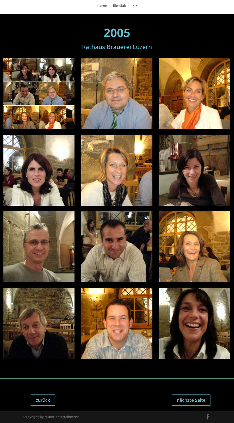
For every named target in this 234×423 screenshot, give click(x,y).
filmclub (119, 6)
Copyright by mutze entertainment (51, 417)
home (102, 6)
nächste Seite (191, 400)
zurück (43, 400)
